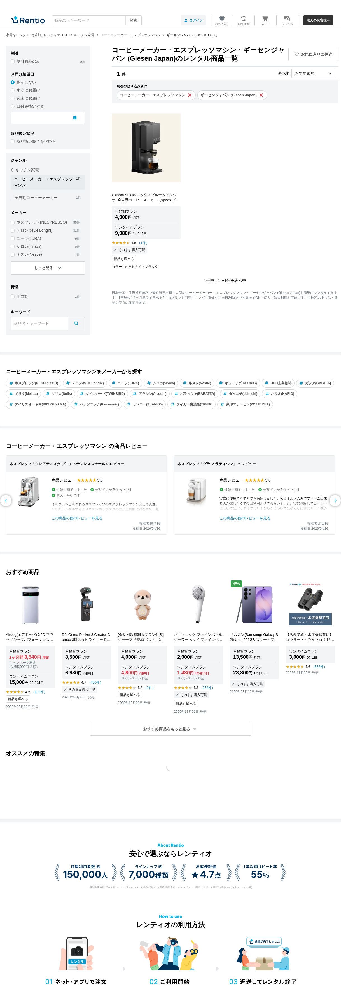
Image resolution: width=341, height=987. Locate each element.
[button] (170, 729)
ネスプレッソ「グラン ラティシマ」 (207, 464)
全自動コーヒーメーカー (36, 197)
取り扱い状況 (22, 133)
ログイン (193, 20)
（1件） (143, 243)
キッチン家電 (25, 170)
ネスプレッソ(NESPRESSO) (42, 222)
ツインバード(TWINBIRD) (102, 394)
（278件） (207, 688)
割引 (14, 53)
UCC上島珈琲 (278, 383)
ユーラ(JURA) (29, 238)
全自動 (22, 296)
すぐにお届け (28, 90)
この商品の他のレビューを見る (77, 518)
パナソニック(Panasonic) (96, 404)
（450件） (95, 682)
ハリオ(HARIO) (279, 394)
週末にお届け (28, 98)
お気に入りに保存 (314, 54)
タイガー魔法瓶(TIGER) (191, 404)
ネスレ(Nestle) (29, 254)
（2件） (149, 688)
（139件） (39, 692)
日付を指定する (30, 106)
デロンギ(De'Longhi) (34, 230)
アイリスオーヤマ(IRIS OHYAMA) (37, 404)
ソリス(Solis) (59, 394)
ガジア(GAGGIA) (315, 383)
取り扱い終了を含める (36, 141)
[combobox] (97, 20)
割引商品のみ (28, 61)
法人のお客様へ (318, 20)
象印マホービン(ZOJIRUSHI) (245, 404)
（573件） (319, 667)
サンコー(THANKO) (145, 404)
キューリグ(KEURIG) (238, 383)
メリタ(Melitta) (23, 394)
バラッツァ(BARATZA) (194, 394)
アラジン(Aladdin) (150, 394)
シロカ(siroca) (29, 246)
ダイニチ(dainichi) (240, 394)
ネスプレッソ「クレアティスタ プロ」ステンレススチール (57, 464)
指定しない (26, 82)
